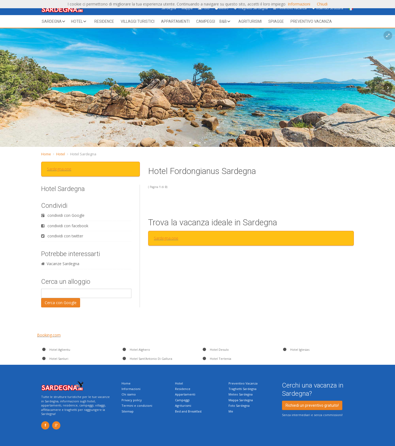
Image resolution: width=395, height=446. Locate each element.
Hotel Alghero (136, 349)
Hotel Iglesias (295, 349)
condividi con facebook (64, 225)
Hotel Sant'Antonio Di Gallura (147, 359)
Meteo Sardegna (240, 394)
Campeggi (205, 21)
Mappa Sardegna (240, 400)
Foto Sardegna (239, 405)
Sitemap (128, 411)
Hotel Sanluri (54, 359)
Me (230, 411)
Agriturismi (250, 21)
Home (46, 154)
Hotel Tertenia (216, 359)
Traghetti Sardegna (242, 389)
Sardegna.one (59, 169)
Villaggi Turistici (137, 21)
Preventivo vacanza (311, 21)
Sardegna (52, 21)
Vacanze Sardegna (60, 263)
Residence (104, 21)
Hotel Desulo (215, 349)
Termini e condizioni (137, 405)
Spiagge (276, 21)
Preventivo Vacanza (243, 383)
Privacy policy (132, 400)
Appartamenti (175, 21)
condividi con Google (62, 215)
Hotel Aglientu (55, 349)
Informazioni (131, 389)
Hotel (77, 21)
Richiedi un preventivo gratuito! (312, 405)
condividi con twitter (62, 236)
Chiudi (322, 4)
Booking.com (49, 335)
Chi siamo (129, 394)
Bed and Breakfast (188, 411)
